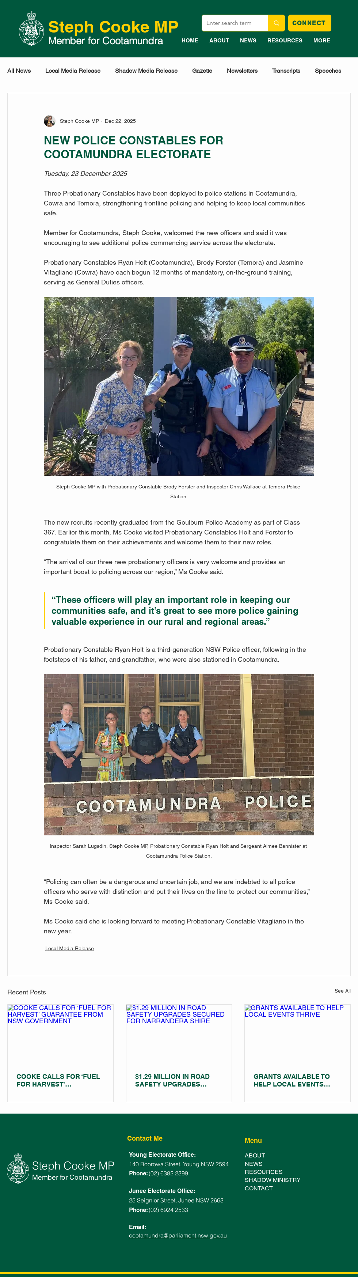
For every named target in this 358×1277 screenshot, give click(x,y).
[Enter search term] (229, 23)
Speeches (328, 70)
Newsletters (242, 70)
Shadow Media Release (146, 70)
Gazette (202, 70)
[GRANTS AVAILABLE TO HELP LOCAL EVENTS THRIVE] (297, 1034)
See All (343, 991)
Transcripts (286, 70)
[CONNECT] (309, 23)
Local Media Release (72, 70)
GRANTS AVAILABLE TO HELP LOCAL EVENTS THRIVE (292, 1080)
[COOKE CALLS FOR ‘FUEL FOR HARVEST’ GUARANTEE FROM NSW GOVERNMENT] (60, 1034)
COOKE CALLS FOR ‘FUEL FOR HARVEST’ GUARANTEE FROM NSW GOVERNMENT (58, 1080)
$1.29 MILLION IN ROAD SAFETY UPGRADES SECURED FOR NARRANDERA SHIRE (172, 1080)
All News (19, 70)
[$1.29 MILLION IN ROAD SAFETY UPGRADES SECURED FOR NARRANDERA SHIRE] (179, 1034)
